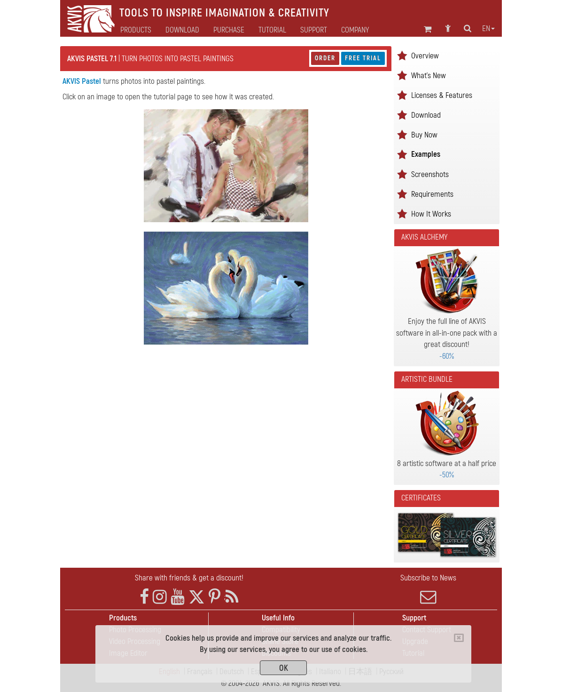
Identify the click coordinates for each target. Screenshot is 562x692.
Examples (425, 154)
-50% (446, 475)
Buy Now (424, 135)
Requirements (432, 194)
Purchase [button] (228, 30)
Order (325, 58)
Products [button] (135, 30)
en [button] (488, 28)
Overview (425, 56)
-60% (446, 356)
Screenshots (430, 174)
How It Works (431, 214)
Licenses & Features (441, 95)
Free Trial (363, 58)
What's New (428, 75)
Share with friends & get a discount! (189, 578)
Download (182, 30)
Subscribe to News (428, 589)
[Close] (459, 638)
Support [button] (313, 30)
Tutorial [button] (272, 30)
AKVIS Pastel (81, 81)
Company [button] (355, 30)
